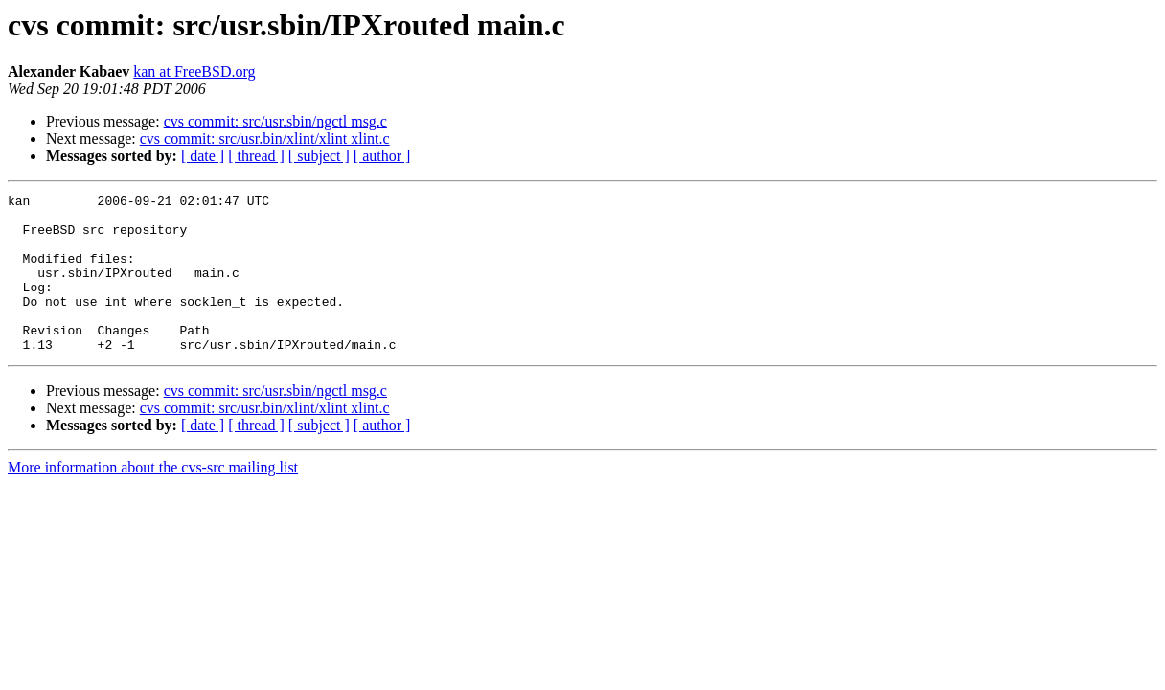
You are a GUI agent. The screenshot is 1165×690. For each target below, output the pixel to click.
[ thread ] (256, 156)
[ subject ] (319, 156)
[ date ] (202, 156)
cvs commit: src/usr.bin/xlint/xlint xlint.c (265, 138)
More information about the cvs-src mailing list (153, 499)
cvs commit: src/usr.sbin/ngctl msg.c (275, 121)
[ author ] (382, 156)
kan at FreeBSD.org (194, 71)
